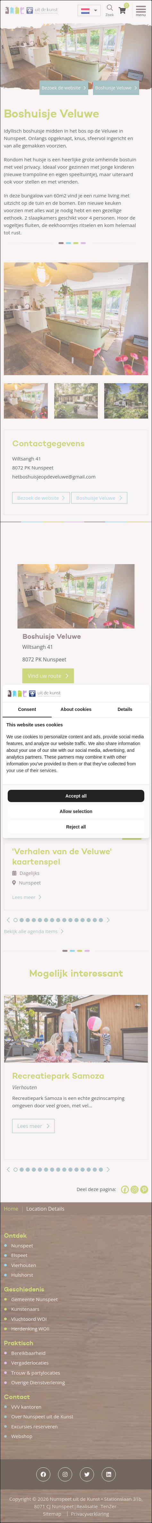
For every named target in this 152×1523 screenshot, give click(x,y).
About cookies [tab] (76, 709)
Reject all (76, 826)
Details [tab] (125, 709)
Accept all (76, 796)
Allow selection (76, 811)
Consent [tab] (27, 709)
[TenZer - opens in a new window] (145, 693)
